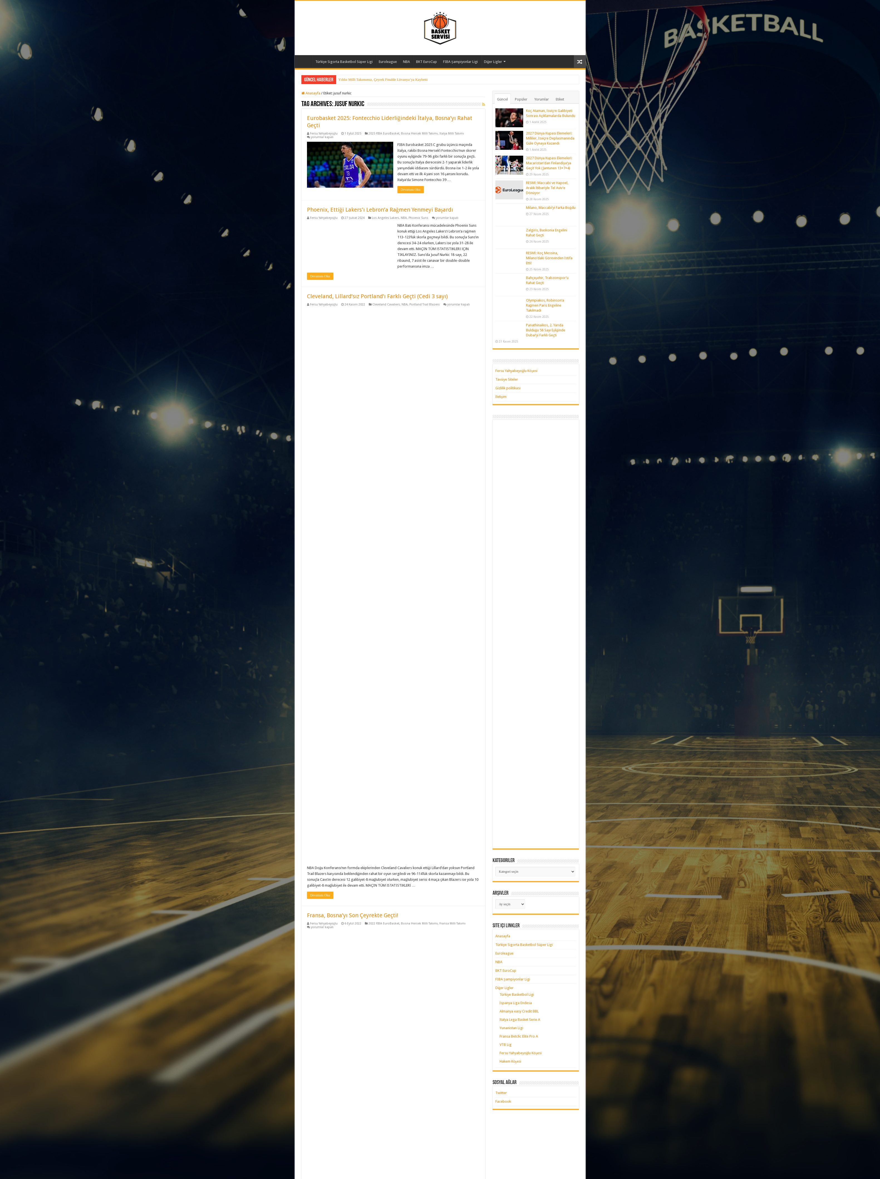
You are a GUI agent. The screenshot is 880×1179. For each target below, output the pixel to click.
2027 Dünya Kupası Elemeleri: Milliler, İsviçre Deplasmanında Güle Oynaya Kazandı (550, 138)
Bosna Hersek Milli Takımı (419, 133)
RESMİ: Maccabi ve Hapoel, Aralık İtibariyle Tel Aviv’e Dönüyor (547, 188)
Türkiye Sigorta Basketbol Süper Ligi (344, 62)
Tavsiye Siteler (506, 379)
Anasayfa (305, 61)
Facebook (503, 1101)
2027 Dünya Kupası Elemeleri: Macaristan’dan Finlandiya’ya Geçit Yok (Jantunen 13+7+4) (549, 163)
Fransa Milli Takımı (452, 480)
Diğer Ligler (493, 62)
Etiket (560, 99)
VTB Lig (506, 1045)
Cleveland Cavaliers (386, 304)
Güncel (502, 99)
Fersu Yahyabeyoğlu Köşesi (516, 371)
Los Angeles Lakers (385, 218)
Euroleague (388, 62)
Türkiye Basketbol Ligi (517, 994)
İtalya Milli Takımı (451, 133)
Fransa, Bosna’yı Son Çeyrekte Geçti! (352, 471)
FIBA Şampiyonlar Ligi (460, 62)
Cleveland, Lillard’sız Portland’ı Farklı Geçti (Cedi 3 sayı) (377, 296)
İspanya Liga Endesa (516, 1003)
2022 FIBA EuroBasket (383, 480)
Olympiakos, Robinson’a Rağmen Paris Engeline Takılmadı (545, 305)
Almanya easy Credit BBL (519, 1011)
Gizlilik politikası (507, 388)
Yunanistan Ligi (511, 1028)
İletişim (501, 397)
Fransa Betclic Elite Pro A (519, 1036)
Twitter (501, 1093)
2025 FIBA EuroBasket (383, 133)
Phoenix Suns (418, 218)
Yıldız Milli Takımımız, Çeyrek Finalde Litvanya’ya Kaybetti (383, 79)
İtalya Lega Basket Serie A (520, 1019)
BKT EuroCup (426, 62)
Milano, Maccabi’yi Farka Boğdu (551, 208)
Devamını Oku (411, 190)
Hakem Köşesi (510, 1061)
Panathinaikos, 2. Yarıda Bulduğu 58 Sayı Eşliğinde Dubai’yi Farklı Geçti (545, 330)
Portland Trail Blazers (424, 304)
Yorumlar (541, 99)
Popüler (521, 99)
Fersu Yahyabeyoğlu (324, 133)
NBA (406, 62)
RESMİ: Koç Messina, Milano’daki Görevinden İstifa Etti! (549, 258)
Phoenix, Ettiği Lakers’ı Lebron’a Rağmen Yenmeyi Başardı (380, 209)
